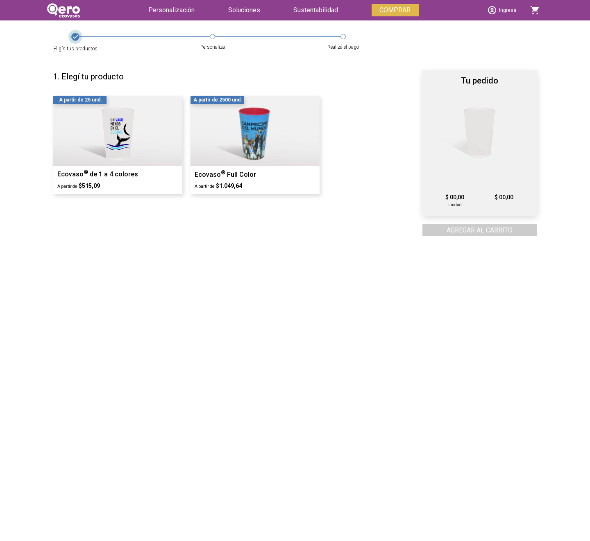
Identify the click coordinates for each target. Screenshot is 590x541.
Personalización (171, 10)
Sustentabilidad (315, 10)
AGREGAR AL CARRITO (480, 230)
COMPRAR (395, 10)
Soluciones (244, 10)
